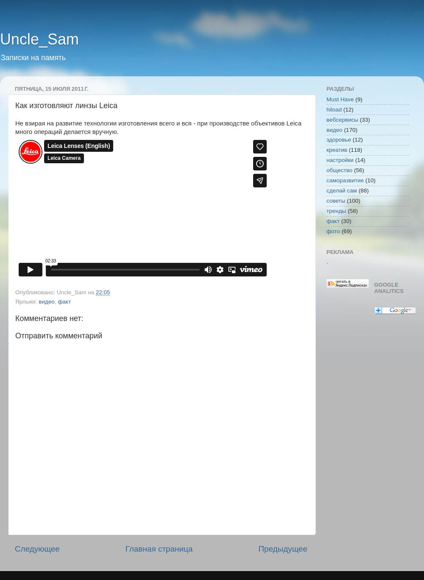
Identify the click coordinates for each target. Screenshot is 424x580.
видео (47, 301)
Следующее (37, 548)
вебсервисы (342, 120)
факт (64, 301)
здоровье (338, 140)
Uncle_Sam (39, 39)
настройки (340, 160)
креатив (336, 150)
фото (333, 231)
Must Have (340, 99)
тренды (336, 211)
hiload (334, 109)
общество (339, 170)
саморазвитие (345, 180)
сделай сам (341, 190)
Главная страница (159, 548)
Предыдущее (282, 548)
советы (335, 201)
